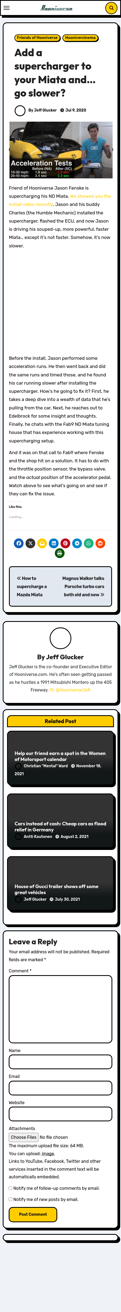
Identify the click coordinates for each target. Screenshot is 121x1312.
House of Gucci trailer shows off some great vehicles (56, 889)
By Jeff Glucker (36, 110)
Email (14, 1076)
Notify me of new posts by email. (45, 1199)
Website (16, 1102)
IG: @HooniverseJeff (70, 690)
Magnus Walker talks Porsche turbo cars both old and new (83, 587)
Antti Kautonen (34, 836)
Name (14, 1050)
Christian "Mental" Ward (42, 766)
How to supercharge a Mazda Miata (32, 587)
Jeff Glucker (65, 657)
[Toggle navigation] (6, 8)
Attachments (22, 1128)
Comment (20, 970)
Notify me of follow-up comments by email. (56, 1188)
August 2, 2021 (74, 836)
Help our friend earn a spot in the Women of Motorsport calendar (60, 756)
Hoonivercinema (80, 37)
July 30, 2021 (67, 899)
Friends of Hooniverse (37, 37)
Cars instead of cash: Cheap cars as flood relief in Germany (60, 826)
